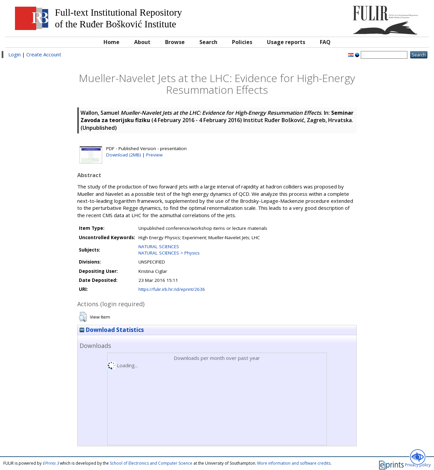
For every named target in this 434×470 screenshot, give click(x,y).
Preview (154, 155)
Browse (175, 42)
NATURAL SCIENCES (158, 247)
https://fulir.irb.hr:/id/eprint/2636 (171, 289)
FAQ (325, 42)
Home (111, 42)
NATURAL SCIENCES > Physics (169, 253)
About (142, 42)
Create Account (43, 54)
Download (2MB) (123, 155)
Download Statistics (112, 330)
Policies (242, 42)
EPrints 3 (51, 463)
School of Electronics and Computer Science (151, 463)
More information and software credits (293, 463)
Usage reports (286, 42)
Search (208, 42)
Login (14, 54)
